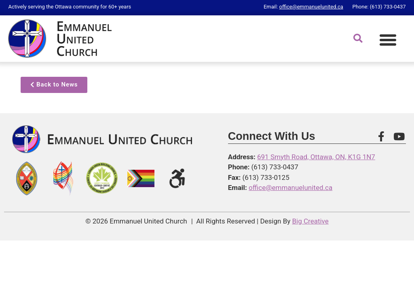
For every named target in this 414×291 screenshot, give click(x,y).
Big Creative (310, 221)
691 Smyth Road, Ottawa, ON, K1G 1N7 (316, 157)
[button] (388, 40)
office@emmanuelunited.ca (311, 7)
